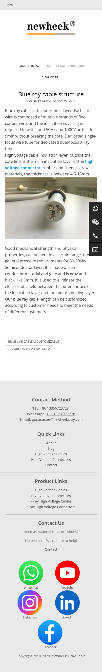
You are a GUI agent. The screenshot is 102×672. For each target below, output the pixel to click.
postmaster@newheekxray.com (57, 419)
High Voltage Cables (51, 453)
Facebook (50, 634)
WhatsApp (31, 575)
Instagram (30, 604)
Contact (51, 465)
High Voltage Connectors (51, 459)
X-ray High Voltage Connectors (51, 506)
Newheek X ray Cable (68, 656)
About (51, 443)
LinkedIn (67, 604)
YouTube (67, 575)
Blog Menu (50, 77)
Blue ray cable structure (51, 94)
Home (22, 66)
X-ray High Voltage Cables (51, 501)
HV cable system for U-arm (28, 349)
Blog (35, 66)
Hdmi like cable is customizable (33, 341)
